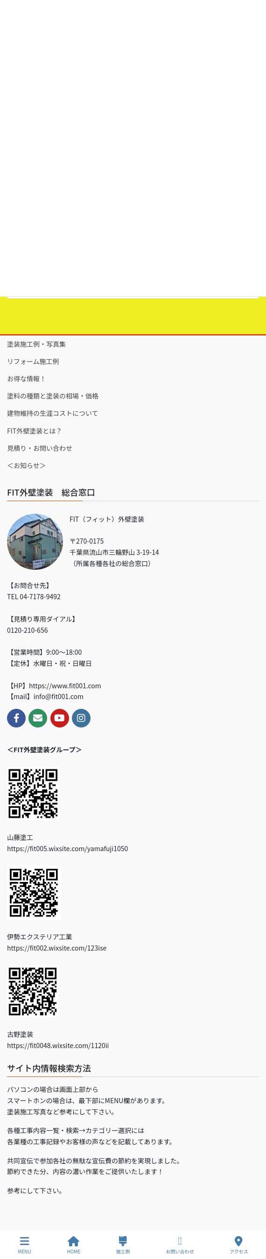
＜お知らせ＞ (26, 465)
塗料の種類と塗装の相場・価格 (52, 395)
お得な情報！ (26, 378)
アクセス (239, 1245)
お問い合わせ (180, 1245)
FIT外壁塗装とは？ (34, 430)
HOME (73, 1245)
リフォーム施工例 (33, 361)
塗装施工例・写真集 (36, 344)
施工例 (123, 1245)
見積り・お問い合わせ (39, 448)
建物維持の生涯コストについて (52, 413)
